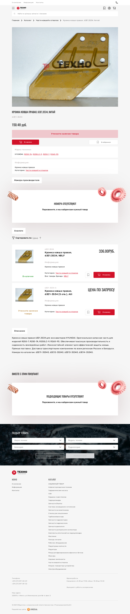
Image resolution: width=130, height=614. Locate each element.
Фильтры (51, 556)
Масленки (52, 536)
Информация (28, 2)
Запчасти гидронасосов (58, 523)
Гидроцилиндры (54, 500)
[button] (104, 8)
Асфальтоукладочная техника (60, 487)
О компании (16, 2)
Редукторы (52, 549)
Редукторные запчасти (57, 546)
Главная (16, 20)
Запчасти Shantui (55, 503)
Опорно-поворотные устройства (61, 566)
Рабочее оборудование (57, 543)
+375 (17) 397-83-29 (19, 581)
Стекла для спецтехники (58, 513)
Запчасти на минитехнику (58, 510)
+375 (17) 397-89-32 (19, 584)
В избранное (104, 142)
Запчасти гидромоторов (58, 520)
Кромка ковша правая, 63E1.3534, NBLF (58, 254)
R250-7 (46, 154)
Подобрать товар (80, 456)
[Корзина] (114, 8)
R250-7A (28, 154)
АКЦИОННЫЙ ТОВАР (56, 484)
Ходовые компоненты (56, 559)
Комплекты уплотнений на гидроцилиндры (65, 533)
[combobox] (38, 440)
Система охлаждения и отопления (61, 507)
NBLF (66, 276)
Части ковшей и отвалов (47, 20)
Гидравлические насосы (58, 490)
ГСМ (50, 494)
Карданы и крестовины (57, 497)
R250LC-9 (37, 154)
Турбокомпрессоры (56, 517)
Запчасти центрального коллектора (62, 530)
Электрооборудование (57, 569)
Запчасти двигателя (56, 526)
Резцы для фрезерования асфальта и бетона (65, 553)
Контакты (39, 2)
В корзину (25, 142)
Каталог (28, 20)
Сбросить (50, 456)
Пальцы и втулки (54, 540)
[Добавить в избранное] (88, 275)
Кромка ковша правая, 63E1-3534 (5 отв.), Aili (58, 292)
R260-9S (54, 154)
